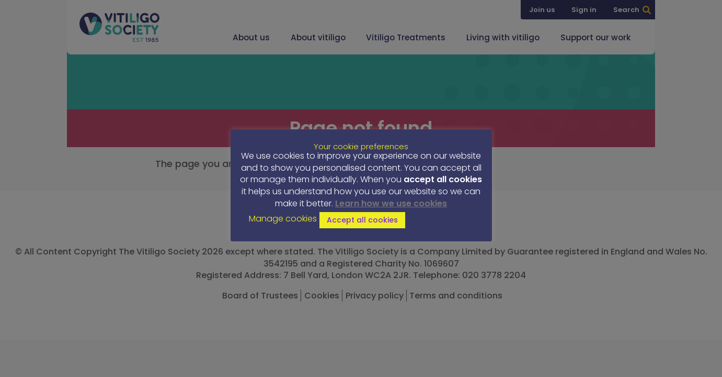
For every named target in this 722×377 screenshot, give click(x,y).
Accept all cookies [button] (362, 220)
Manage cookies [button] (283, 219)
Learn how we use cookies (391, 203)
